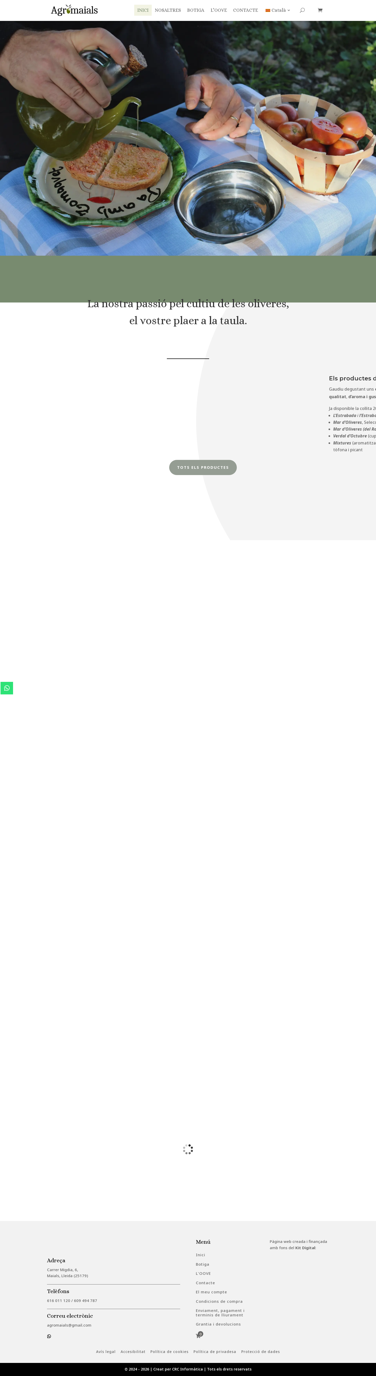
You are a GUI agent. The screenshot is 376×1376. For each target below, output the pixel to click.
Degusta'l (69, 158)
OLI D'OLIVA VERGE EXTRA (86, 114)
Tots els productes (203, 467)
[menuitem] (200, 1255)
